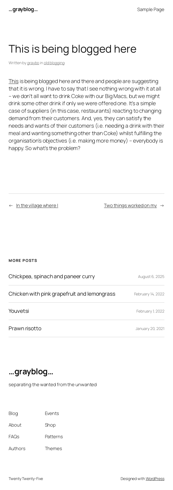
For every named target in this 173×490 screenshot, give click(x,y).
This (14, 81)
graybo (33, 62)
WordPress (155, 478)
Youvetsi (19, 311)
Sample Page (150, 9)
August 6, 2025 (151, 276)
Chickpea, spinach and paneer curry (52, 277)
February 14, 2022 (149, 293)
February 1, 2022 (150, 311)
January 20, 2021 (150, 328)
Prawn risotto (25, 329)
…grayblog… (23, 9)
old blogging (54, 62)
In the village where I (37, 205)
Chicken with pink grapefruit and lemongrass (62, 294)
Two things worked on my (130, 205)
